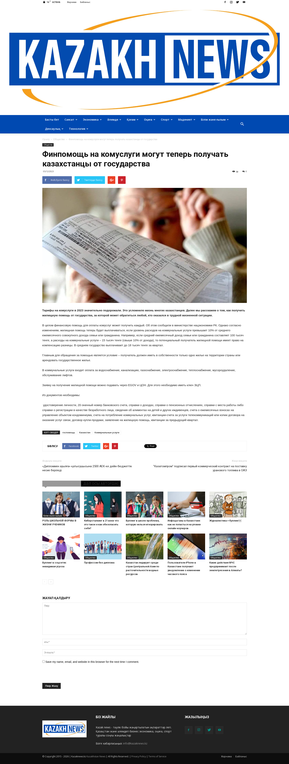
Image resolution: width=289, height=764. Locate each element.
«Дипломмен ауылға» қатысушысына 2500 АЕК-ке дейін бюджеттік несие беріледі (87, 468)
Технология (78, 129)
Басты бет (52, 119)
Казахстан (84, 432)
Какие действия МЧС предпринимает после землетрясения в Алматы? (225, 566)
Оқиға (149, 119)
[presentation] (71, 675)
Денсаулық (54, 129)
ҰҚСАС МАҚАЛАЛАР (62, 484)
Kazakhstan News (96, 756)
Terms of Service (157, 756)
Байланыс (85, 2)
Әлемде (114, 119)
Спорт (167, 119)
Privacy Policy (138, 756)
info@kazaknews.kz (135, 743)
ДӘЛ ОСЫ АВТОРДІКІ (100, 484)
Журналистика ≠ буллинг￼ (225, 520)
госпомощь (68, 432)
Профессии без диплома (99, 562)
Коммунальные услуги (107, 432)
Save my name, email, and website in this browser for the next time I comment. (92, 661)
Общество (47, 144)
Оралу (46, 139)
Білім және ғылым (215, 119)
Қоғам (132, 119)
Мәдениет (186, 119)
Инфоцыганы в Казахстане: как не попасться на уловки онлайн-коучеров (184, 524)
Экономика (92, 119)
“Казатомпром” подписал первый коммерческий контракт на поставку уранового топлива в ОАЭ (200, 468)
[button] (242, 124)
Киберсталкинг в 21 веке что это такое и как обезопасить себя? (101, 524)
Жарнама (71, 2)
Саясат (71, 119)
